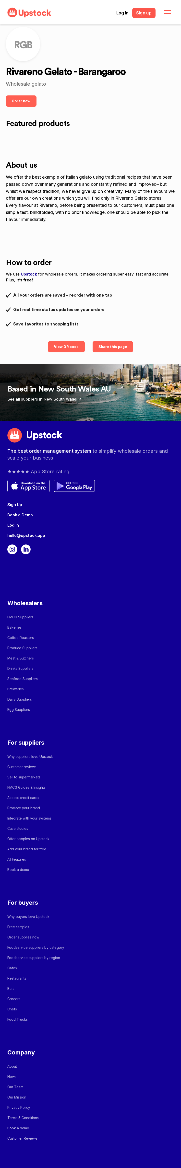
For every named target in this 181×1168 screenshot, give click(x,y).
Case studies (17, 828)
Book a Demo (20, 514)
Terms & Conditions (23, 1118)
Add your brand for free (26, 849)
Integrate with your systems (29, 818)
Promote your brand (23, 808)
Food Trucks (17, 1019)
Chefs (12, 1009)
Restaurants (16, 978)
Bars (10, 988)
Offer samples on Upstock (28, 839)
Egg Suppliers (18, 709)
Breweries (15, 689)
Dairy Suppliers (19, 699)
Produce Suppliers (22, 648)
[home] (28, 12)
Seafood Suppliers (22, 679)
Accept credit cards (23, 798)
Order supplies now (23, 937)
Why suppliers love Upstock (30, 756)
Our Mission (16, 1097)
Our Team (15, 1087)
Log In (13, 525)
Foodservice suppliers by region (33, 958)
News (11, 1077)
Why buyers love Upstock (28, 916)
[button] (165, 12)
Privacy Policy (18, 1107)
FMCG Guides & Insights (26, 787)
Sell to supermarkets (23, 777)
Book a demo (18, 869)
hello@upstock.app (26, 535)
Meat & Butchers (20, 658)
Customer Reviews (22, 1138)
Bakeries (14, 627)
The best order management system (50, 451)
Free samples (18, 927)
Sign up (144, 13)
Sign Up (14, 504)
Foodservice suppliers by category (35, 947)
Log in (122, 13)
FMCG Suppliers (20, 617)
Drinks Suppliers (20, 668)
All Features (16, 859)
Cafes (12, 968)
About (12, 1066)
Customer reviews (21, 767)
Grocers (13, 999)
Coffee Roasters (20, 638)
